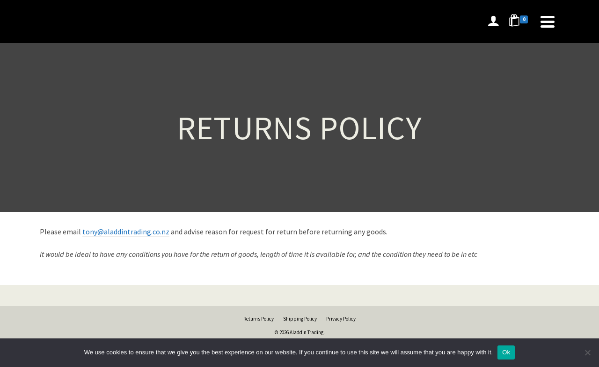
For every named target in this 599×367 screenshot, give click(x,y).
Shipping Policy (300, 318)
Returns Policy (258, 318)
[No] (587, 352)
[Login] (493, 21)
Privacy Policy (341, 318)
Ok (506, 352)
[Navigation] (547, 21)
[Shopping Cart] (520, 21)
